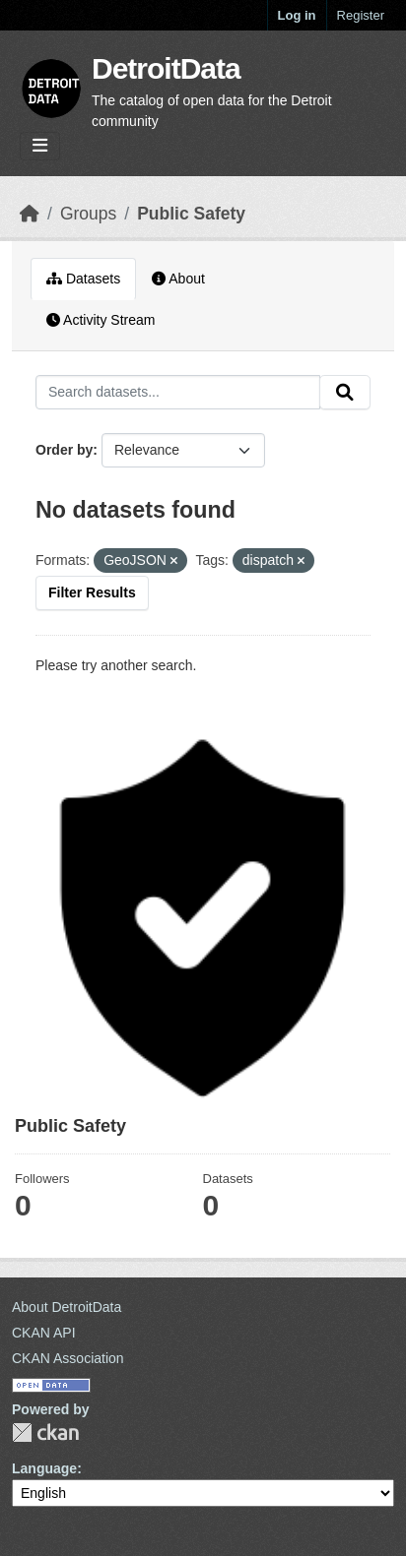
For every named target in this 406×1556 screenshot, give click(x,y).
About (178, 278)
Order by (64, 450)
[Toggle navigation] (40, 146)
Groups (88, 213)
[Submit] (345, 392)
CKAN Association (68, 1358)
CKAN (45, 1432)
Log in (297, 15)
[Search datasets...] (177, 392)
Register (360, 15)
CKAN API (44, 1332)
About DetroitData (66, 1307)
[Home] (29, 213)
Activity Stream (100, 320)
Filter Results (92, 592)
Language (44, 1468)
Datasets (83, 278)
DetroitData (166, 68)
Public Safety (191, 213)
